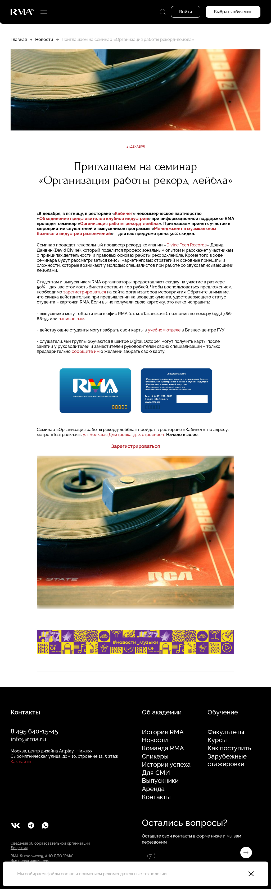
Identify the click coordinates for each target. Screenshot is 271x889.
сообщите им (86, 351)
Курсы (217, 740)
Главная (19, 39)
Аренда (153, 789)
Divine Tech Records (186, 244)
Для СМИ (156, 772)
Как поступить (229, 748)
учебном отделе (164, 330)
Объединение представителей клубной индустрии (93, 218)
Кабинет (124, 213)
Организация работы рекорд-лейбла (119, 223)
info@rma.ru (28, 739)
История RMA (163, 732)
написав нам (71, 318)
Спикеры (155, 756)
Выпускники (160, 780)
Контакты (156, 797)
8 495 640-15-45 (34, 731)
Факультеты (225, 732)
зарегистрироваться (84, 291)
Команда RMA (163, 748)
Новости (44, 39)
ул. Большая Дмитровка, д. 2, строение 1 (123, 434)
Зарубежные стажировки (227, 760)
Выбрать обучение (233, 11)
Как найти (21, 761)
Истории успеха (166, 764)
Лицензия (19, 848)
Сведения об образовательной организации (50, 843)
